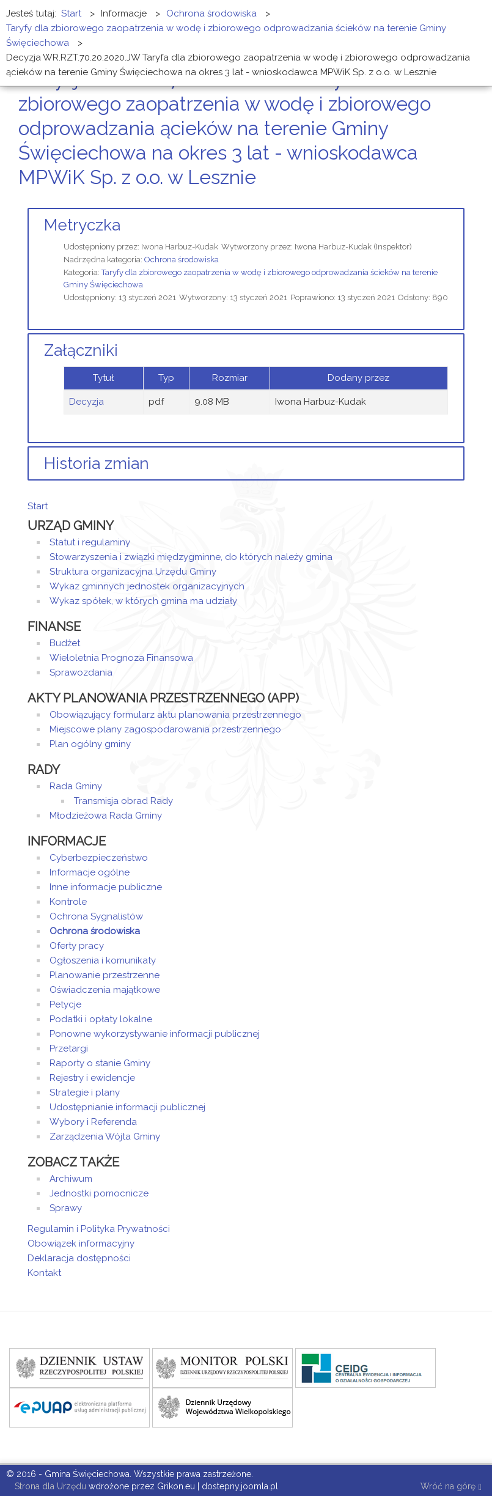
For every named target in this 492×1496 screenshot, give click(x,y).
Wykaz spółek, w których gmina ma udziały (143, 600)
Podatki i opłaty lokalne (101, 1019)
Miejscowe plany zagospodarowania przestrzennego (165, 729)
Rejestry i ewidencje (92, 1077)
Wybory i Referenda (93, 1121)
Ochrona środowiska (181, 259)
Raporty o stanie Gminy (100, 1063)
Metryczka (82, 225)
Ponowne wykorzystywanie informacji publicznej (155, 1033)
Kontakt (44, 1272)
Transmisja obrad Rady (123, 800)
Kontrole (68, 901)
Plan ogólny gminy (90, 744)
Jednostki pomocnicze (99, 1193)
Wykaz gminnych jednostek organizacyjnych (147, 586)
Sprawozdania (81, 672)
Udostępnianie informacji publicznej (127, 1107)
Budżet (65, 643)
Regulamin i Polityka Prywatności (99, 1228)
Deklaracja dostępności (79, 1258)
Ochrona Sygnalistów (96, 916)
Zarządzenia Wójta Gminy (105, 1136)
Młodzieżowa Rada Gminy (106, 815)
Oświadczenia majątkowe (105, 989)
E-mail (461, 200)
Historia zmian (96, 463)
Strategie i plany (85, 1092)
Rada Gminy (76, 786)
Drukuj (446, 200)
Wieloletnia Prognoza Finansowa (121, 657)
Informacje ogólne (90, 872)
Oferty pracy (77, 945)
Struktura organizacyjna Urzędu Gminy (133, 571)
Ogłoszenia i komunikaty (103, 960)
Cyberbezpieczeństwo (99, 857)
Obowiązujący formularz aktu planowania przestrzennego (175, 714)
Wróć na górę (451, 1487)
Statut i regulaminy (90, 542)
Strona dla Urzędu (49, 1486)
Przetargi (69, 1048)
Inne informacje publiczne (106, 887)
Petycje (65, 1004)
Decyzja (86, 401)
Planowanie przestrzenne (105, 975)
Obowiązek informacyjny (81, 1243)
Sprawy (66, 1208)
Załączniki (81, 350)
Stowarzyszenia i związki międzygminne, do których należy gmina (191, 556)
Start (38, 506)
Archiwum (71, 1178)
